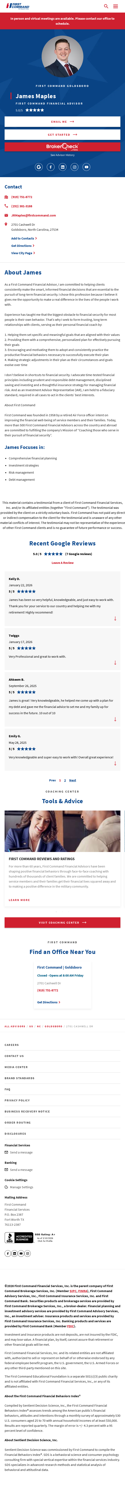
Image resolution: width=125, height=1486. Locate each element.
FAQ (8, 1089)
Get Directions (22, 246)
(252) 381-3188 (21, 206)
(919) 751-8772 (21, 197)
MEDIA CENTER (16, 1067)
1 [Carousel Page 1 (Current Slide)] (60, 780)
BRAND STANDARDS (20, 1078)
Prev (52, 779)
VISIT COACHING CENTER (59, 922)
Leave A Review (63, 563)
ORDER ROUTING (18, 1122)
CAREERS (12, 1045)
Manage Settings (21, 1187)
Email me (59, 122)
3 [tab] (69, 912)
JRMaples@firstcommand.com (33, 215)
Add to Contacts (22, 238)
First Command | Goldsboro (59, 967)
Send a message (21, 1152)
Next (72, 779)
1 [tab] (56, 912)
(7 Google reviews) (78, 554)
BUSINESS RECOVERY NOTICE (27, 1111)
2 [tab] (62, 912)
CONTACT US (14, 1056)
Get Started (59, 135)
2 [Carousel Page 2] (65, 780)
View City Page (21, 253)
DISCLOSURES (15, 1133)
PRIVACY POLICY (17, 1100)
